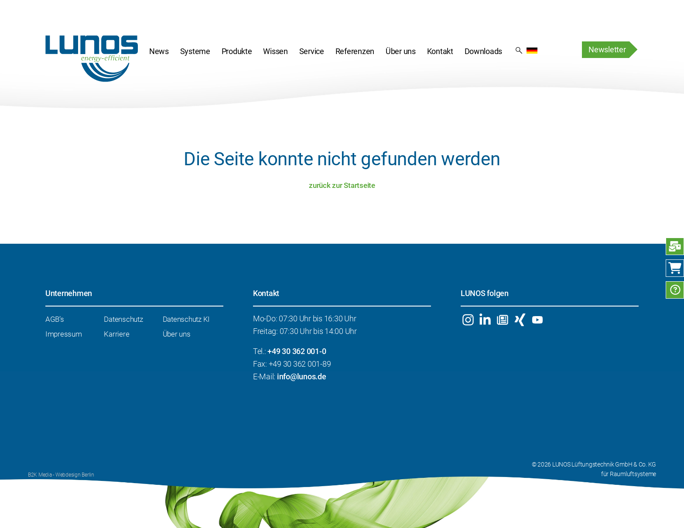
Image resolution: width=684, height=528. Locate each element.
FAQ (675, 290)
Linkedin (485, 320)
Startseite (91, 58)
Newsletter (607, 49)
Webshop (675, 268)
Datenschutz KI (186, 319)
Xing (520, 320)
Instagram (468, 320)
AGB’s (54, 319)
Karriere (116, 334)
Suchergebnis (519, 50)
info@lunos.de (301, 376)
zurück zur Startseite (342, 185)
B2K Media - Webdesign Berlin (61, 475)
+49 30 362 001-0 (296, 351)
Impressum (63, 334)
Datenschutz (123, 319)
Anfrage (675, 246)
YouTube (537, 320)
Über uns (177, 334)
